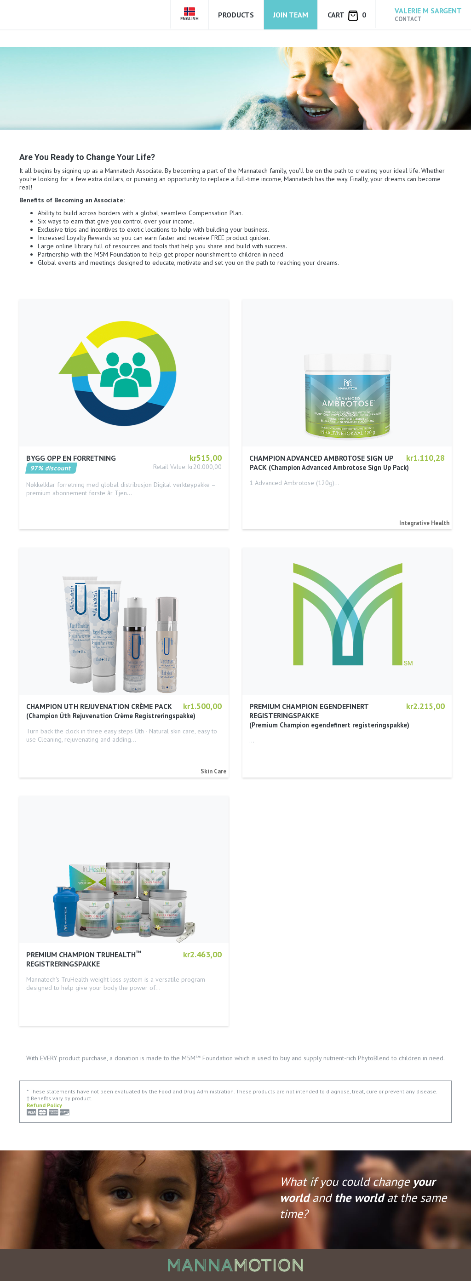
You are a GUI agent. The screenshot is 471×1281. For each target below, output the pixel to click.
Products (236, 14)
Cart (346, 15)
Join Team (290, 14)
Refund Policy (44, 1105)
